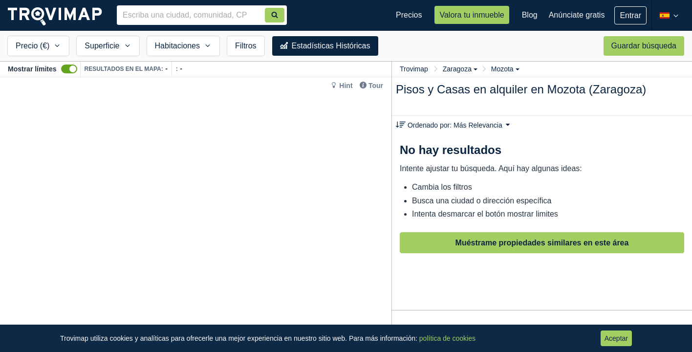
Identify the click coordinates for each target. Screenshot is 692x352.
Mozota (505, 69)
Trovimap (414, 69)
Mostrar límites (32, 69)
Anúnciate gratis (577, 15)
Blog (530, 15)
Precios (409, 15)
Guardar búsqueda (643, 46)
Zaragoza (460, 69)
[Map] (195, 214)
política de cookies (447, 338)
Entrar (630, 15)
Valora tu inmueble (471, 15)
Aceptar (616, 338)
